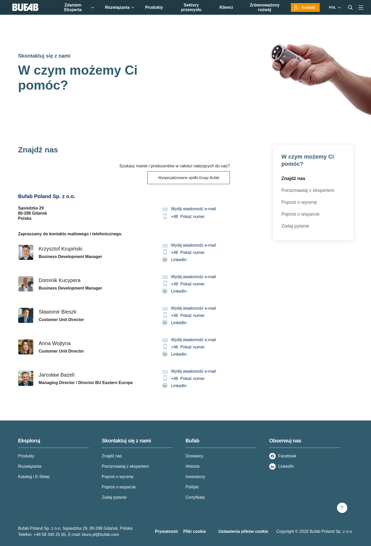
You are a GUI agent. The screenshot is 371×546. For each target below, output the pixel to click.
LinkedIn (179, 260)
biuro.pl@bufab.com (100, 534)
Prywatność (166, 531)
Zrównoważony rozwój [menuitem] (265, 7)
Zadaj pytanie (295, 226)
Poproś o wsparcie (300, 214)
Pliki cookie (194, 531)
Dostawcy (194, 456)
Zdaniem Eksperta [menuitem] (79, 7)
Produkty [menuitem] (154, 7)
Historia (192, 466)
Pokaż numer (192, 216)
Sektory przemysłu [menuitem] (191, 7)
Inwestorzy (195, 476)
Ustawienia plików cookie (243, 531)
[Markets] (334, 7)
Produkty (26, 456)
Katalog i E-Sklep (34, 476)
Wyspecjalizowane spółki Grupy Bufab (188, 178)
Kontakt (308, 7)
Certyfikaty (195, 497)
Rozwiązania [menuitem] (119, 7)
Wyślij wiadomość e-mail (193, 209)
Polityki (192, 487)
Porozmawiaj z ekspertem (307, 190)
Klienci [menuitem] (226, 7)
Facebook (287, 456)
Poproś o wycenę (299, 202)
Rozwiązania (29, 466)
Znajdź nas (293, 178)
